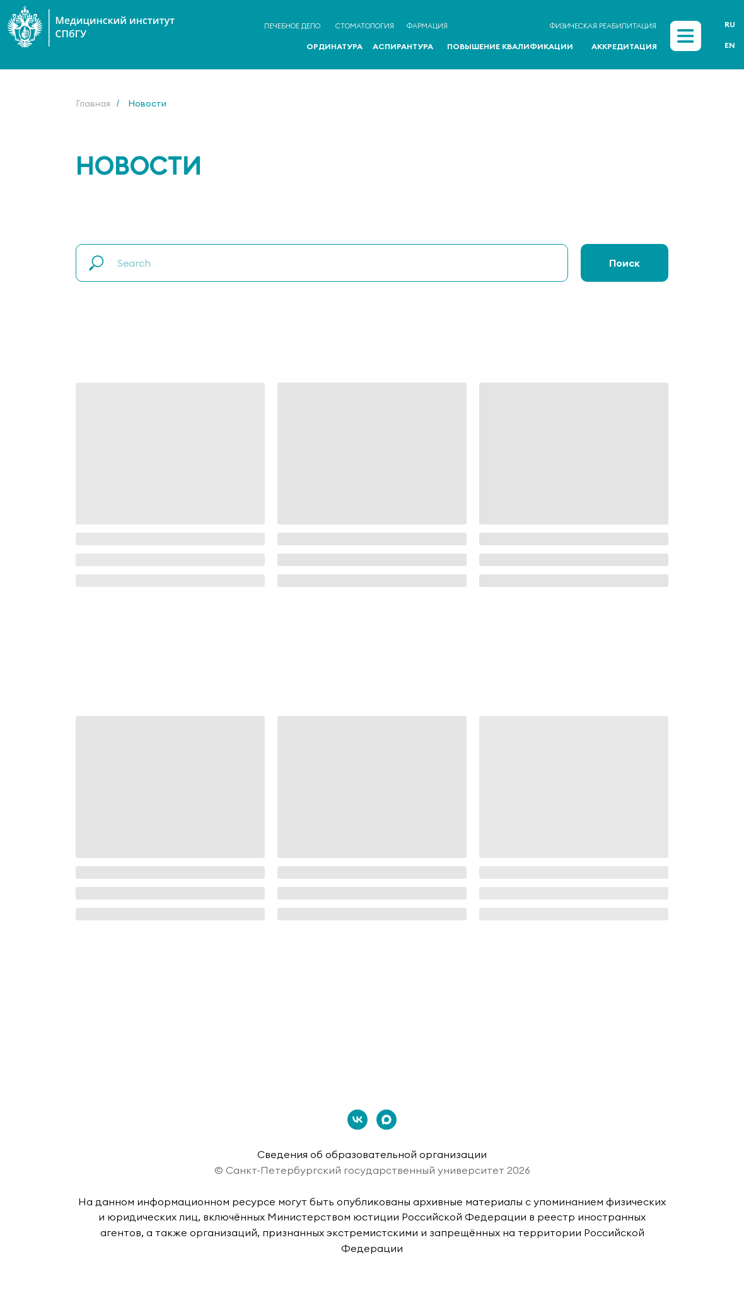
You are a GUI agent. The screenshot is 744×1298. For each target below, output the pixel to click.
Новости (147, 103)
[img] (685, 36)
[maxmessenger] (386, 1120)
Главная (93, 103)
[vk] (357, 1120)
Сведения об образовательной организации (372, 1154)
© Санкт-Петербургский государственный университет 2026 (372, 1170)
